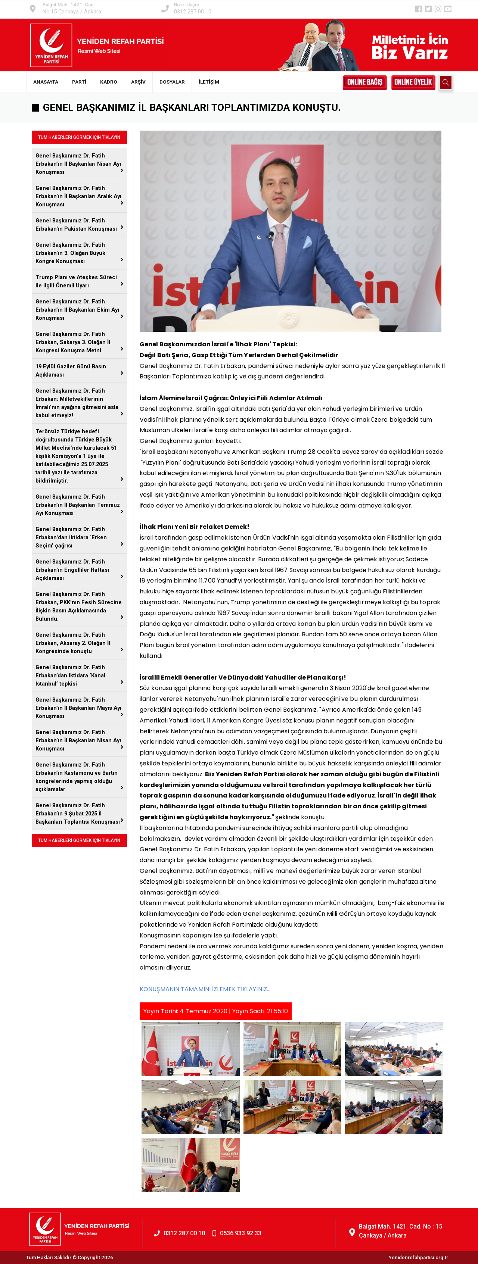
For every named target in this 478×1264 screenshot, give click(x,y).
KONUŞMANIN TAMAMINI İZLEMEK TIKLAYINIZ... (205, 989)
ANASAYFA (45, 82)
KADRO (108, 82)
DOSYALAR (172, 82)
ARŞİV (138, 82)
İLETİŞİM (209, 82)
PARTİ (79, 82)
